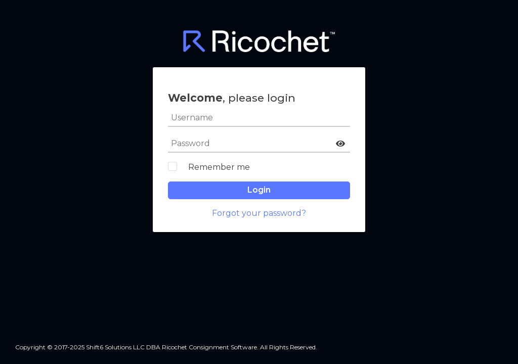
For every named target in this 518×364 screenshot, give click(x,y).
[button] (340, 144)
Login (259, 190)
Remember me (219, 167)
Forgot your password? (259, 213)
